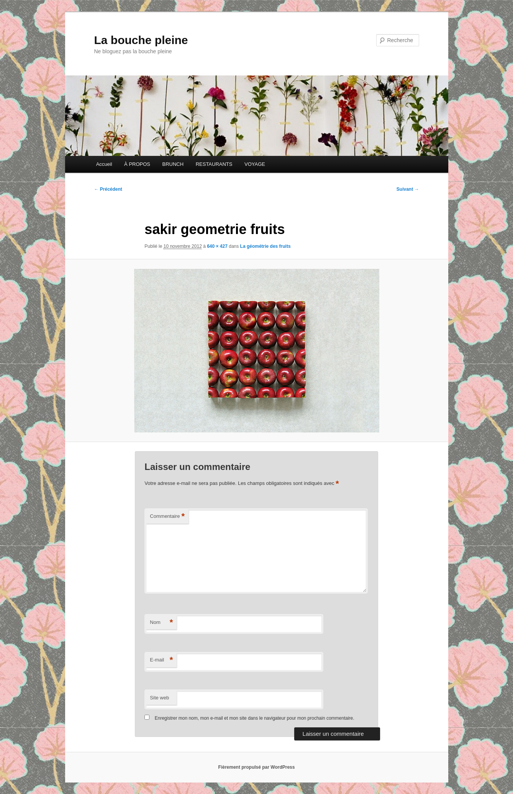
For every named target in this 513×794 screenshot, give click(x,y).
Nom (161, 622)
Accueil (104, 164)
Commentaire (167, 516)
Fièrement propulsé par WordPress (256, 767)
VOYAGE (254, 164)
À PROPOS (137, 164)
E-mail (161, 660)
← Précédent (108, 189)
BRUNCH (173, 164)
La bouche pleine (141, 40)
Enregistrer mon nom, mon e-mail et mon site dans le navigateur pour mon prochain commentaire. (254, 718)
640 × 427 (217, 246)
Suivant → (408, 189)
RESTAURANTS (214, 164)
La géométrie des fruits (265, 246)
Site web (159, 698)
